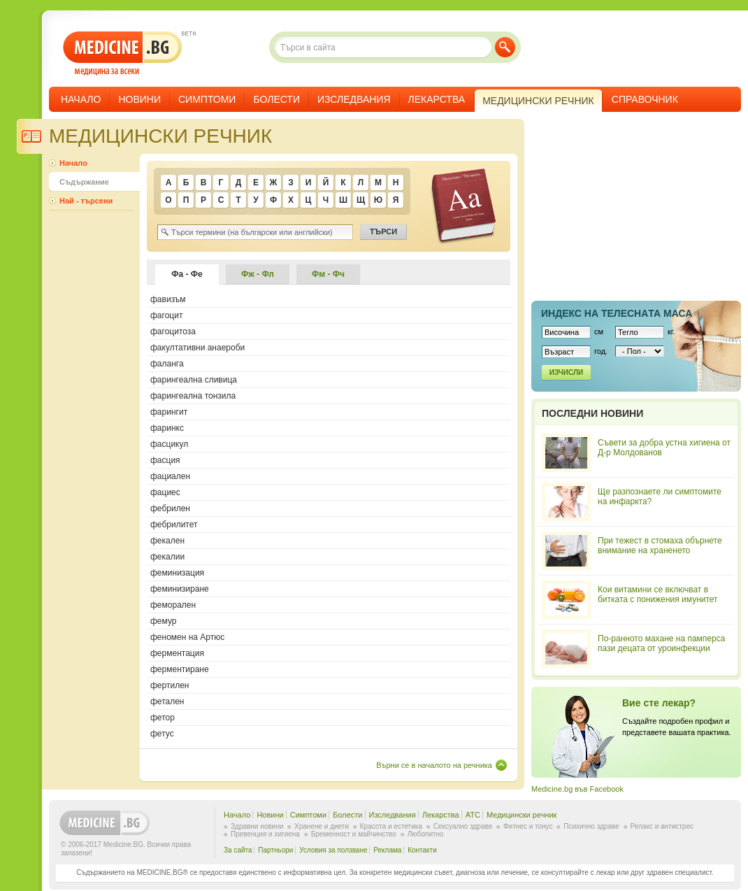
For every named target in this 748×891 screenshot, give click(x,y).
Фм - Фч (328, 274)
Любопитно (426, 834)
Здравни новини (257, 826)
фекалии (167, 557)
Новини (139, 99)
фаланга (167, 364)
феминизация (177, 573)
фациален (170, 476)
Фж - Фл (257, 274)
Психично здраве (591, 826)
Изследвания (354, 99)
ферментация (177, 653)
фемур (163, 621)
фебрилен (170, 508)
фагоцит (166, 315)
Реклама (387, 850)
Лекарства (437, 99)
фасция (165, 460)
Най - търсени (86, 201)
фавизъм (168, 299)
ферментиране (179, 669)
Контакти (422, 850)
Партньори (275, 850)
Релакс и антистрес (662, 826)
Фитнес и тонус (527, 826)
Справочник (645, 99)
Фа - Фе (187, 274)
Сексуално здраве (463, 826)
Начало (81, 99)
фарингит (168, 412)
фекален (167, 541)
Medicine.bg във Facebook (577, 789)
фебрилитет (174, 524)
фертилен (169, 685)
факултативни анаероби (197, 347)
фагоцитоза (173, 331)
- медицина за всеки (122, 53)
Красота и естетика (391, 826)
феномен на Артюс (187, 637)
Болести (276, 99)
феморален (173, 605)
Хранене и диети (321, 826)
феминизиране (179, 589)
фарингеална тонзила (193, 396)
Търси (505, 47)
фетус (162, 734)
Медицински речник (521, 815)
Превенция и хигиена (265, 834)
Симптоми (207, 99)
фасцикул (169, 444)
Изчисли (566, 372)
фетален (167, 701)
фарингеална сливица (193, 380)
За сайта (238, 850)
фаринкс (167, 428)
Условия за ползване (333, 850)
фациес (165, 492)
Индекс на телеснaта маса (616, 313)
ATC (473, 815)
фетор (162, 717)
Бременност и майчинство (353, 834)
